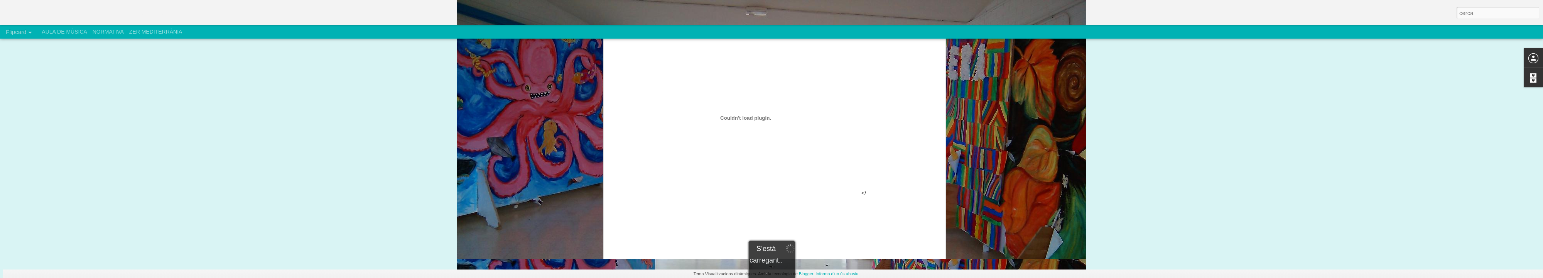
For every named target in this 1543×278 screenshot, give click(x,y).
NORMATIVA (108, 32)
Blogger (806, 273)
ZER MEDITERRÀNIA (155, 32)
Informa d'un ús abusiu (836, 273)
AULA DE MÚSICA (64, 32)
